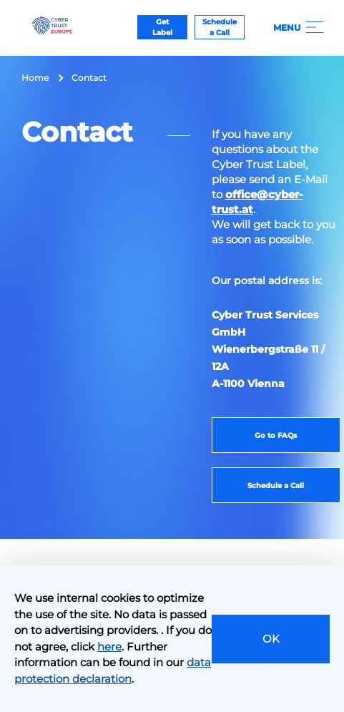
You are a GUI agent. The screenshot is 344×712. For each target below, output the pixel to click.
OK (271, 638)
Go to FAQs (276, 435)
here (109, 646)
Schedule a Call (219, 27)
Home (35, 77)
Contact (89, 77)
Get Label (162, 27)
